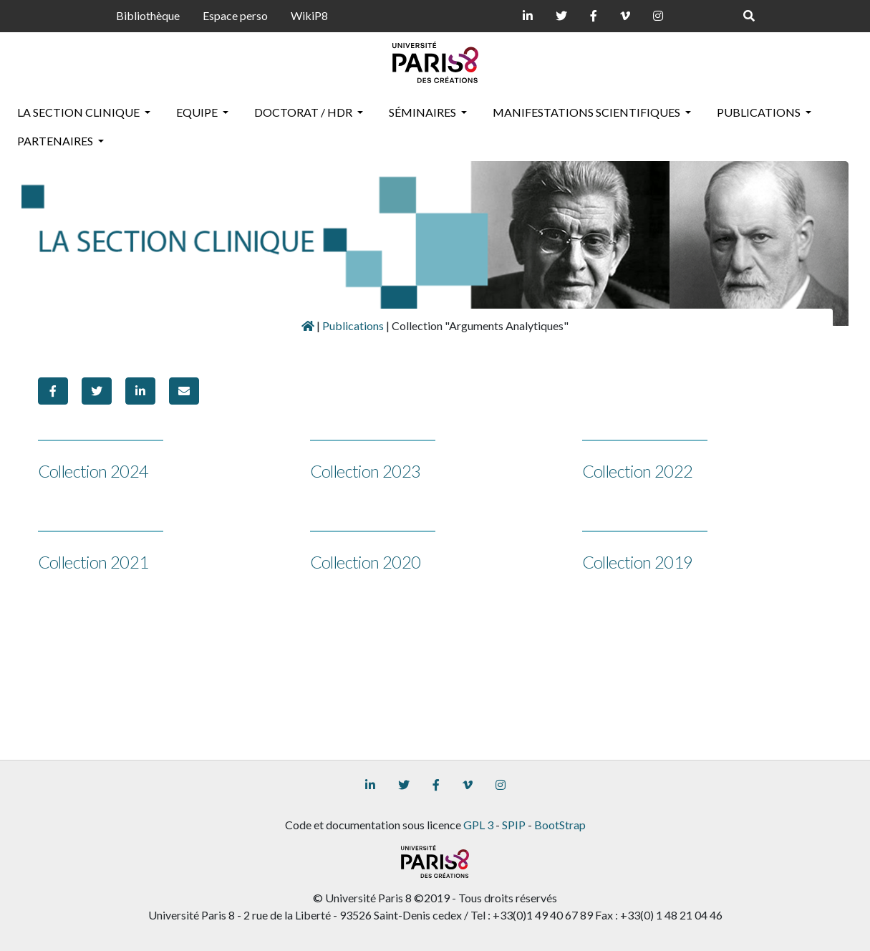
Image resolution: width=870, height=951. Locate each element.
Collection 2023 (365, 470)
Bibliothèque (148, 15)
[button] (53, 391)
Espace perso (235, 15)
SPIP (514, 824)
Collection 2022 (637, 470)
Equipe (198, 112)
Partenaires (56, 141)
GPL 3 (478, 824)
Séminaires (423, 112)
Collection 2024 (93, 470)
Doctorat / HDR (304, 112)
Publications (760, 112)
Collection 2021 (93, 561)
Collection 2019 (637, 561)
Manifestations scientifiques (587, 112)
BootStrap (560, 824)
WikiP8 (309, 15)
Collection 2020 (365, 561)
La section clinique (79, 112)
